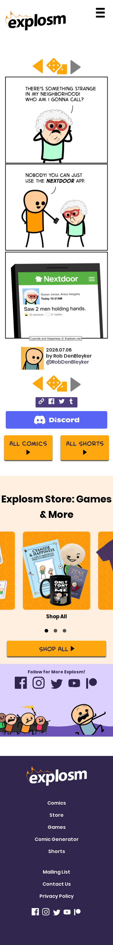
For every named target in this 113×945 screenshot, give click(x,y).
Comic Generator (57, 839)
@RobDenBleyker (67, 361)
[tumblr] (71, 402)
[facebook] (51, 402)
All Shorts (85, 447)
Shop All (56, 648)
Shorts (56, 851)
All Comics (28, 447)
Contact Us (56, 884)
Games (57, 827)
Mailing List (56, 871)
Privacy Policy (56, 896)
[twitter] (61, 402)
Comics (56, 802)
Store (56, 815)
